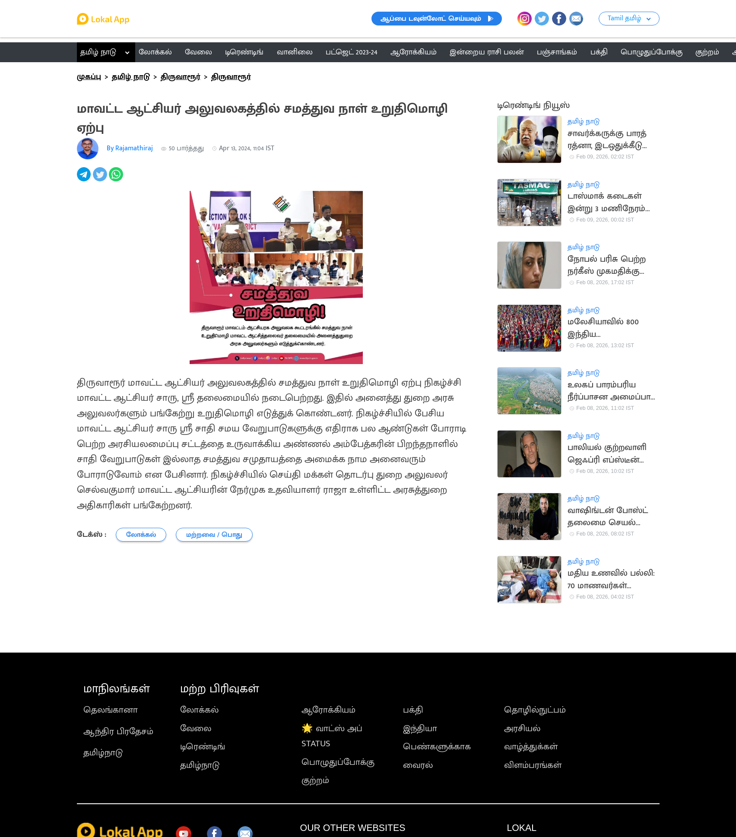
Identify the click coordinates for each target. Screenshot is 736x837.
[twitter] (101, 179)
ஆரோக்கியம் (328, 709)
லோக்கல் (199, 709)
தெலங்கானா (110, 709)
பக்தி (413, 709)
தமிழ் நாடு (98, 52)
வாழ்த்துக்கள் (531, 746)
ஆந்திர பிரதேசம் (118, 731)
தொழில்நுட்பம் (535, 709)
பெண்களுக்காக (437, 746)
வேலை (195, 728)
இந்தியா (420, 728)
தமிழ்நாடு (103, 752)
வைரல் (418, 765)
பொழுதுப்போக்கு (337, 762)
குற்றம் (315, 780)
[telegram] (85, 179)
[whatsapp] (117, 179)
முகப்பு (89, 76)
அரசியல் (522, 728)
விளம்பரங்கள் (533, 765)
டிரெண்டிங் (202, 746)
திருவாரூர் (180, 76)
